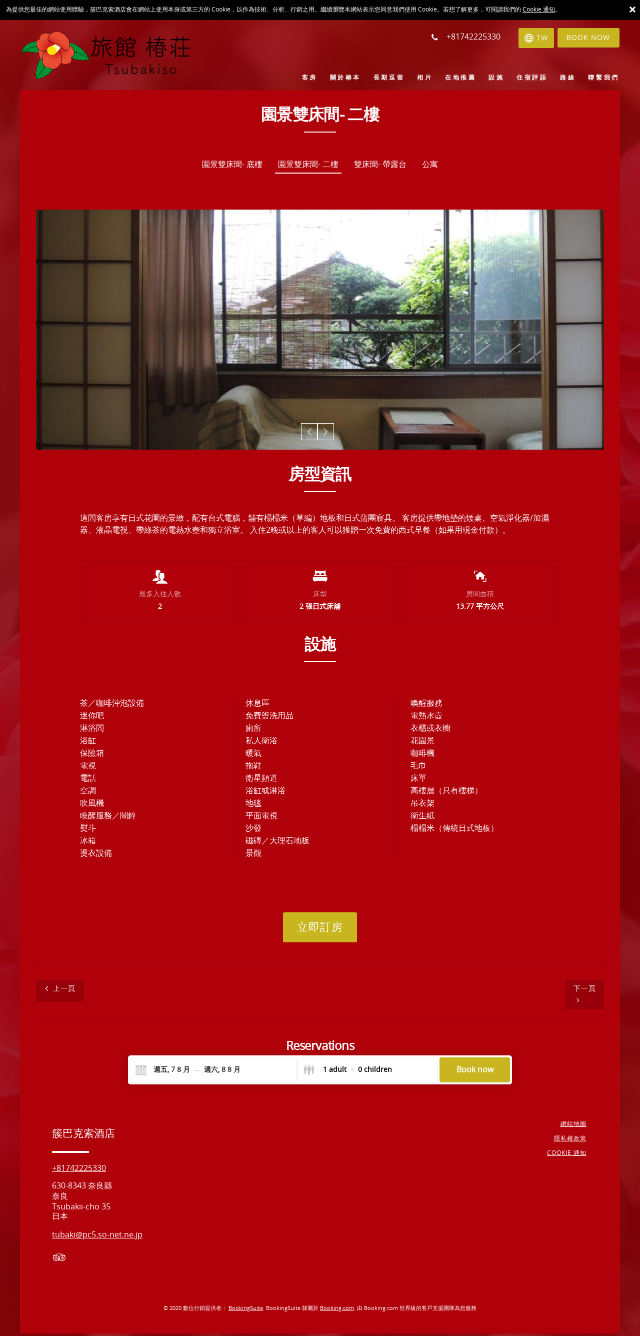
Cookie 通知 (538, 9)
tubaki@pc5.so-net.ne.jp (97, 1237)
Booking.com (337, 1311)
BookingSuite (245, 1311)
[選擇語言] (532, 38)
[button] (310, 433)
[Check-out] (222, 1072)
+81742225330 (79, 1171)
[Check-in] (163, 1072)
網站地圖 (575, 1126)
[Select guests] (347, 1072)
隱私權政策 (572, 1141)
